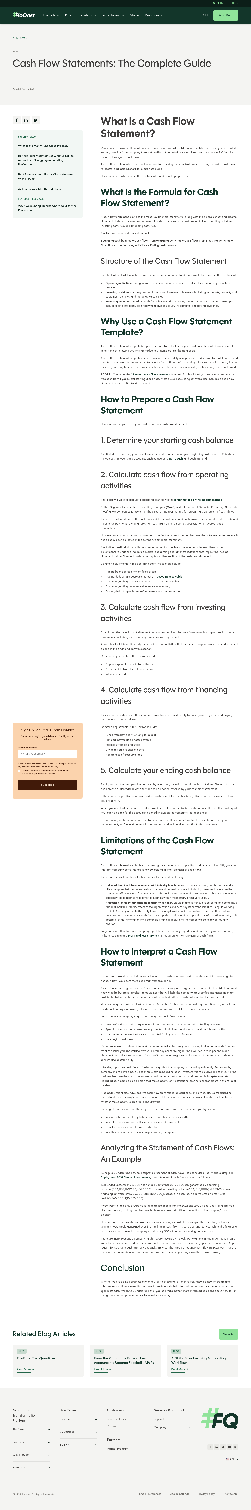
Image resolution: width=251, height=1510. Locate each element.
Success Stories (116, 1419)
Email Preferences (150, 1494)
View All (228, 1334)
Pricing (69, 15)
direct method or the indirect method (197, 500)
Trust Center (230, 1494)
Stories (134, 15)
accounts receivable (169, 576)
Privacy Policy (51, 767)
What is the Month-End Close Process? (43, 146)
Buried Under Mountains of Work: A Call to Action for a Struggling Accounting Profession (46, 160)
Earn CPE (202, 15)
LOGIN (234, 3)
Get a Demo (225, 15)
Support (219, 3)
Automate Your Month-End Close (39, 189)
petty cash (176, 458)
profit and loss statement (144, 935)
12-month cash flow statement (151, 374)
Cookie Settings (179, 1494)
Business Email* (27, 747)
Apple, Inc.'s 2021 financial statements (125, 1177)
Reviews (112, 1426)
